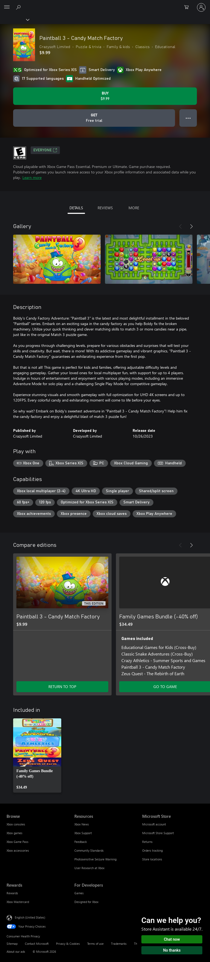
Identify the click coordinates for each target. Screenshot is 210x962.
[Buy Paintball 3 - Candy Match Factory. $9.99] (105, 96)
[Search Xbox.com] (19, 7)
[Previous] (180, 226)
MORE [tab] (134, 207)
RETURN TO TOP (62, 686)
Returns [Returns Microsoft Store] (147, 841)
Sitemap (12, 943)
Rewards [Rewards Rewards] (12, 893)
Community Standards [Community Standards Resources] (89, 850)
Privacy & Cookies (68, 943)
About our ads (16, 951)
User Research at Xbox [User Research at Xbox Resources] (89, 868)
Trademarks (119, 943)
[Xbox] (14, 19)
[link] (37, 755)
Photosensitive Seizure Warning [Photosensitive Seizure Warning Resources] (95, 859)
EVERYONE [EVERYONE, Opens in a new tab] (45, 150)
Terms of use (95, 943)
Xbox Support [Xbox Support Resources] (83, 833)
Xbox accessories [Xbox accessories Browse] (18, 850)
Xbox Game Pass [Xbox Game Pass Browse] (17, 841)
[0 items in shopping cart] (188, 7)
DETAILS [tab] (76, 207)
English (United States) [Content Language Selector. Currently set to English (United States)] (30, 917)
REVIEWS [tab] (105, 207)
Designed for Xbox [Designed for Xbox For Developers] (86, 902)
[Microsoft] (105, 4)
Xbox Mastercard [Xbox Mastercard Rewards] (18, 902)
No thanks (172, 950)
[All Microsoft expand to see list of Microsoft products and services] (6, 7)
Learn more (32, 177)
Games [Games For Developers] (79, 893)
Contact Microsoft (37, 943)
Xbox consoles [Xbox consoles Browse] (16, 824)
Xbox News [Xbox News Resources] (81, 824)
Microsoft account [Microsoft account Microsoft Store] (154, 824)
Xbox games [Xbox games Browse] (14, 833)
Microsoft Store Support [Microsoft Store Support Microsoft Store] (158, 833)
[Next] (191, 226)
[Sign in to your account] (201, 7)
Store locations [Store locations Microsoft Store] (152, 859)
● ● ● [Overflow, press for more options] (188, 117)
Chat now (172, 939)
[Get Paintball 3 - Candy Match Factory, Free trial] (94, 118)
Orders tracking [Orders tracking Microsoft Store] (152, 850)
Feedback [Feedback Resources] (80, 841)
